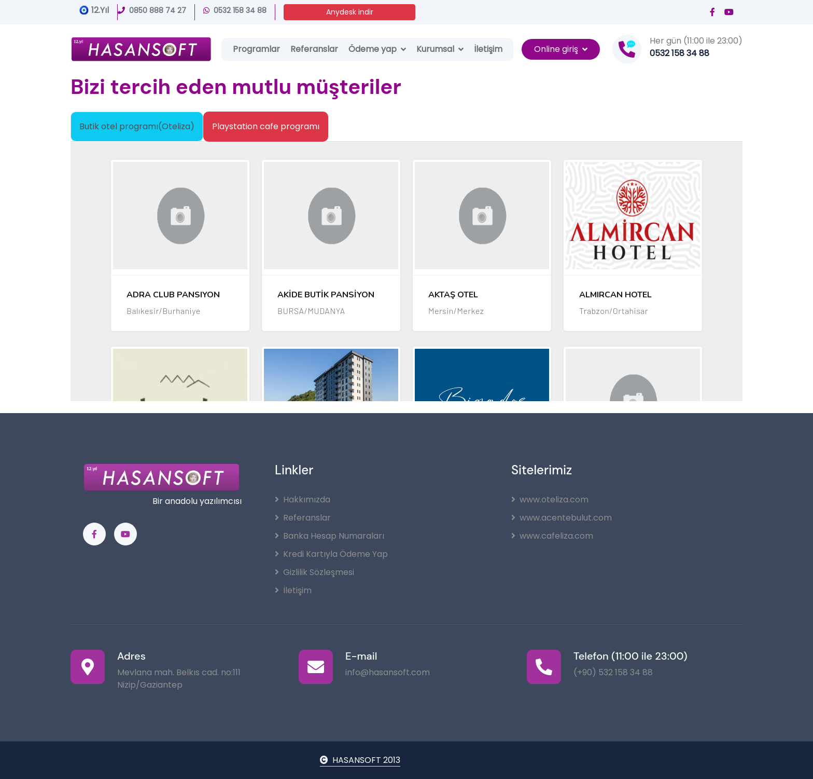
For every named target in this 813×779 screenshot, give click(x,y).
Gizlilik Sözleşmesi (314, 572)
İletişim (488, 49)
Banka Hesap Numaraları (329, 536)
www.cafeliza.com (552, 536)
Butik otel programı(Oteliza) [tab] (136, 126)
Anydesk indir (349, 12)
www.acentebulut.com (561, 518)
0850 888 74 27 (152, 10)
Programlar (256, 49)
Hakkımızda (302, 499)
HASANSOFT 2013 (360, 760)
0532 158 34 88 (235, 10)
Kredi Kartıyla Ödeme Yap (331, 554)
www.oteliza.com (549, 499)
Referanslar (314, 49)
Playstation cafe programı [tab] (265, 126)
